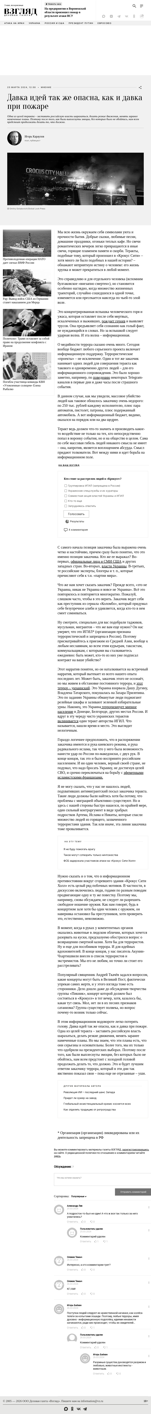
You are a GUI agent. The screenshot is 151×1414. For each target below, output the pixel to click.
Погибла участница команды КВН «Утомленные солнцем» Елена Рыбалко (24, 385)
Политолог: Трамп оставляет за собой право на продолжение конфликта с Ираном (26, 342)
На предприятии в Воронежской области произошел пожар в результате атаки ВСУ (65, 12)
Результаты (77, 521)
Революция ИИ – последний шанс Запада (89, 1092)
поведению (101, 377)
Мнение (46, 87)
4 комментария (78, 529)
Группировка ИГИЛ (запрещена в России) (94, 485)
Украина (34, 23)
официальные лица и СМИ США (96, 561)
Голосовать (76, 514)
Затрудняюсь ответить (82, 505)
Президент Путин (81, 23)
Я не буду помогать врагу (79, 849)
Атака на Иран (14, 23)
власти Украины (114, 566)
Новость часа (54, 4)
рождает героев (113, 321)
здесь (57, 1156)
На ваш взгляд (69, 465)
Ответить (72, 1221)
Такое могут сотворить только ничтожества (91, 854)
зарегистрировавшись (135, 1149)
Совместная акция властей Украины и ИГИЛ (96, 495)
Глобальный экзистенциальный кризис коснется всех (97, 1103)
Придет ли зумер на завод (80, 1097)
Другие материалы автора (82, 1086)
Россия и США (54, 23)
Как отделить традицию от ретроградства (90, 1109)
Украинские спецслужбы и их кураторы (93, 490)
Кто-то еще (75, 500)
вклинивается (68, 721)
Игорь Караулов (34, 136)
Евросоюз (105, 23)
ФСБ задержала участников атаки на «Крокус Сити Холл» (100, 860)
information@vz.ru (92, 1401)
